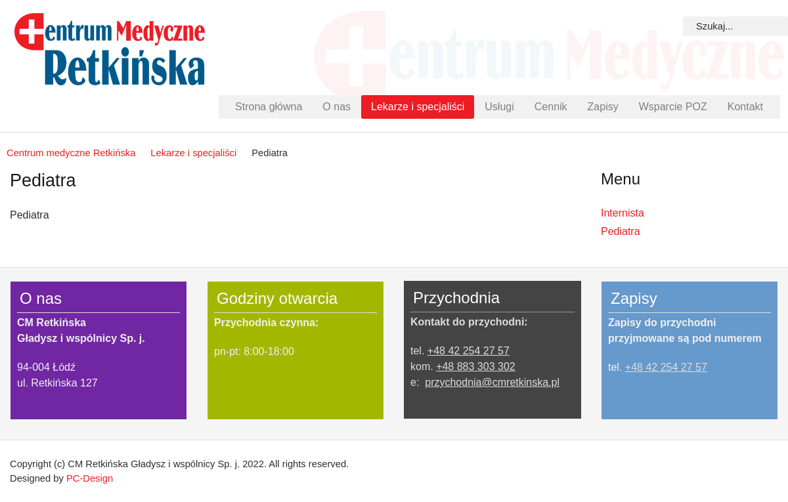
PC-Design (89, 478)
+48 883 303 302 (475, 366)
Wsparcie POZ (673, 106)
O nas (336, 106)
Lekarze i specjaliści (417, 106)
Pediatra (620, 231)
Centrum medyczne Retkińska (71, 153)
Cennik (551, 106)
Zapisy (603, 106)
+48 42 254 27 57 (468, 350)
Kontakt (745, 106)
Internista (622, 213)
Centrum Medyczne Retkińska (109, 49)
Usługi (499, 106)
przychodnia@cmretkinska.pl (492, 382)
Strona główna (268, 106)
